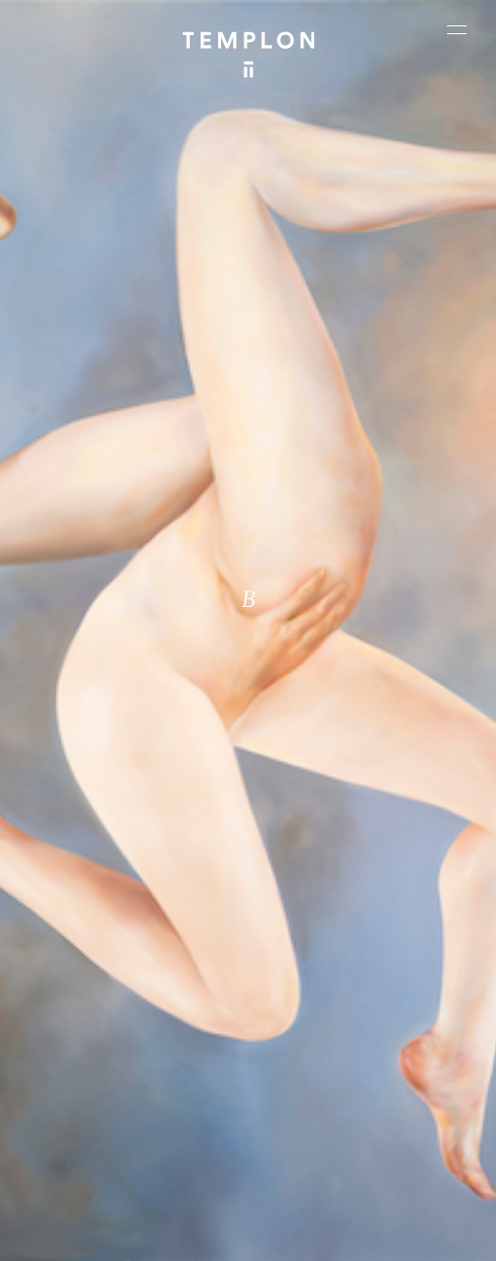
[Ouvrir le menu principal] (457, 29)
